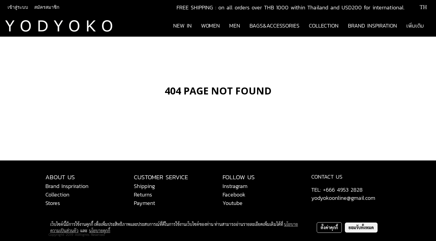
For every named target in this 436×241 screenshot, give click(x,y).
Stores (52, 203)
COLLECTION (324, 25)
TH (419, 7)
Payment (144, 203)
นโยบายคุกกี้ (99, 230)
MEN (234, 25)
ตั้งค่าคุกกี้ (329, 227)
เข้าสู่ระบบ (18, 7)
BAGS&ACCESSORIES (274, 25)
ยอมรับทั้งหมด (361, 227)
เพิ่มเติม (415, 25)
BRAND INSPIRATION (372, 25)
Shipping (144, 186)
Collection (57, 194)
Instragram (235, 186)
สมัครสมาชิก (46, 7)
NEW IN (182, 25)
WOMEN (210, 25)
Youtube (233, 203)
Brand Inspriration (66, 186)
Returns (143, 194)
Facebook (234, 194)
